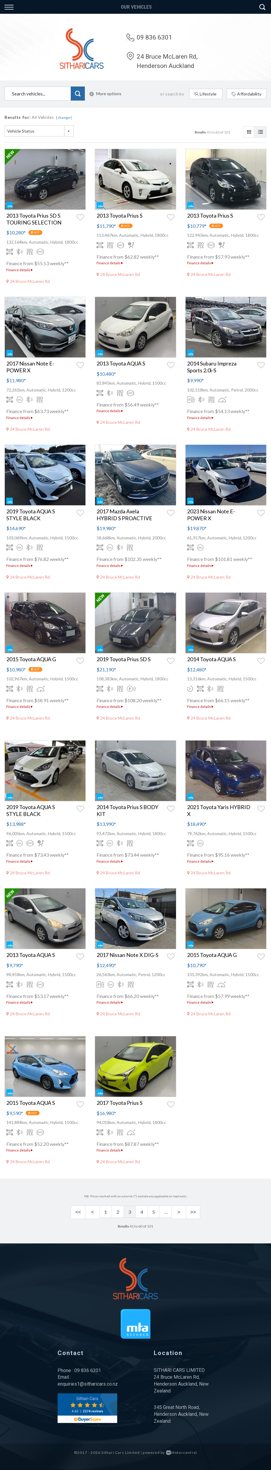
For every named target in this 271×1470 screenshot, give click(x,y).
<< (82, 1212)
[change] (64, 117)
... (166, 1212)
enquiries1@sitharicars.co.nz (88, 1383)
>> (189, 1212)
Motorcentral (181, 1451)
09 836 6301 (154, 37)
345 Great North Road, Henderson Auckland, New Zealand (181, 1413)
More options (105, 93)
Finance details (19, 270)
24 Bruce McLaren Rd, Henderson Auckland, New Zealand (181, 1382)
